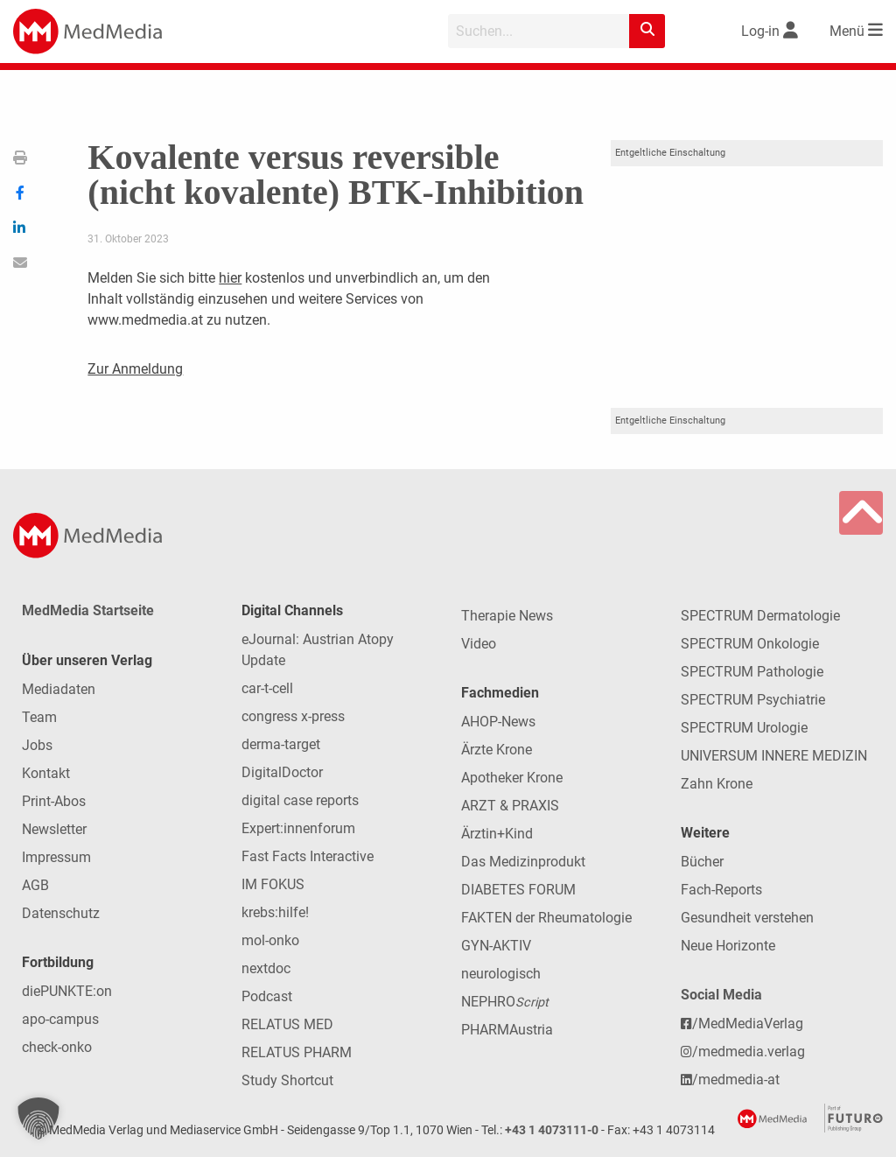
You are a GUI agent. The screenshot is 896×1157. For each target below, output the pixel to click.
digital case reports (300, 800)
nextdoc (266, 968)
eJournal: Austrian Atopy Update (318, 650)
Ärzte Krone (496, 749)
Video (478, 643)
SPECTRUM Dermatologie (760, 615)
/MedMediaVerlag (742, 1023)
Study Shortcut (287, 1080)
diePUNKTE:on (67, 991)
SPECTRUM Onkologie (750, 643)
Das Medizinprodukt (523, 861)
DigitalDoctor (282, 772)
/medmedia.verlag (743, 1051)
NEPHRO (505, 1001)
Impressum (56, 857)
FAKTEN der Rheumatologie (546, 917)
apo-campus (60, 1019)
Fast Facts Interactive (308, 856)
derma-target (281, 744)
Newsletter (54, 829)
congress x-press (293, 716)
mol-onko (270, 940)
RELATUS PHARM (297, 1052)
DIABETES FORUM (518, 889)
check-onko (57, 1047)
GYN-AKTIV (496, 945)
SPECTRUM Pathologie (752, 671)
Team (39, 717)
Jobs (37, 745)
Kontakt (46, 773)
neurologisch (501, 973)
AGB (35, 885)
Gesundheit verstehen (747, 917)
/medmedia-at (730, 1079)
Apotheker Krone (512, 777)
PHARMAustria (507, 1029)
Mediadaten (58, 689)
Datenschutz (61, 913)
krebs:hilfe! (275, 912)
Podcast (267, 996)
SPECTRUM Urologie (744, 727)
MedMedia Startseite (88, 610)
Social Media (721, 994)
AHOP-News (498, 721)
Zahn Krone (716, 783)
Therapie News (507, 615)
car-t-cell (267, 688)
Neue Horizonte (728, 945)
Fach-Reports (721, 889)
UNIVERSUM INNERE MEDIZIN (774, 755)
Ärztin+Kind (497, 833)
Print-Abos (54, 801)
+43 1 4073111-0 (551, 1130)
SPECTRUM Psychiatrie (753, 699)
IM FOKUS (273, 884)
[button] (38, 1118)
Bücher (702, 861)
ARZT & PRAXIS (510, 805)
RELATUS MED (287, 1024)
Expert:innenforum (298, 828)
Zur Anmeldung (135, 369)
